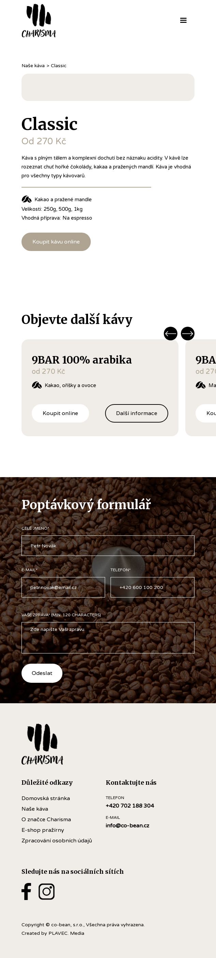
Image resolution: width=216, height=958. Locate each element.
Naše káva (33, 66)
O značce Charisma (46, 819)
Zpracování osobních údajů (56, 840)
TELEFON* (121, 570)
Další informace (136, 413)
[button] (183, 20)
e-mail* (29, 570)
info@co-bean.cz (127, 825)
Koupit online (60, 413)
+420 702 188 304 (130, 805)
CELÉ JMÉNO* (35, 528)
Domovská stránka (45, 798)
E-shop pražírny (42, 830)
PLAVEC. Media (66, 933)
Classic (59, 66)
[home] (49, 20)
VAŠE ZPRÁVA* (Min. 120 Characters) (61, 615)
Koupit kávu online (56, 241)
